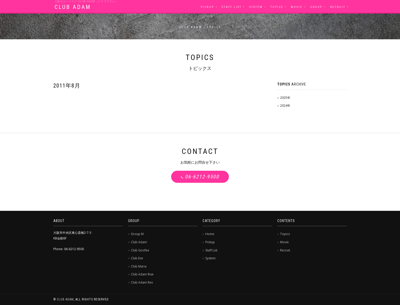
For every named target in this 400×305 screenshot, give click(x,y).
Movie (297, 7)
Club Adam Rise (142, 274)
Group (316, 7)
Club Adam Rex (142, 282)
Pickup (207, 7)
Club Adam (139, 242)
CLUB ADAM (73, 7)
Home (209, 234)
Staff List (232, 7)
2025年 (285, 97)
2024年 (285, 105)
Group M (137, 234)
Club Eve (137, 258)
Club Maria (138, 266)
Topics (276, 7)
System (256, 7)
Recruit (337, 7)
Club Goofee (140, 250)
